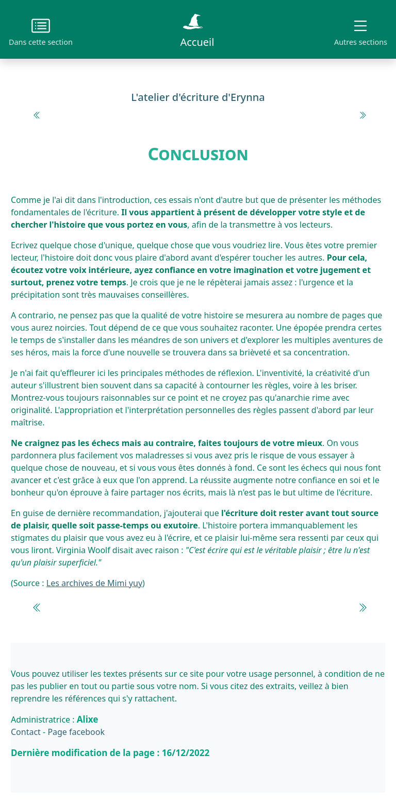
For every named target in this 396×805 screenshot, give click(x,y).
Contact (26, 732)
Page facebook (76, 732)
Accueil (197, 29)
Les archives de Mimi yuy (94, 583)
